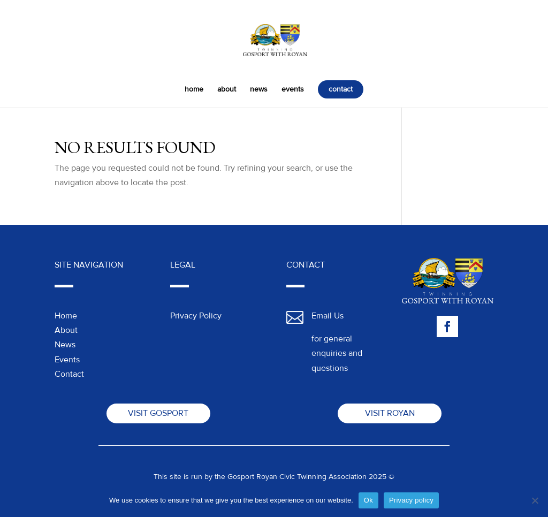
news (259, 90)
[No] (534, 500)
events (292, 90)
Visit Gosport (158, 413)
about (226, 90)
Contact (69, 374)
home (194, 90)
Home (66, 315)
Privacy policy (411, 500)
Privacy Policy (196, 315)
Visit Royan (390, 413)
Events (67, 359)
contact (341, 89)
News (65, 344)
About (66, 330)
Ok (368, 500)
